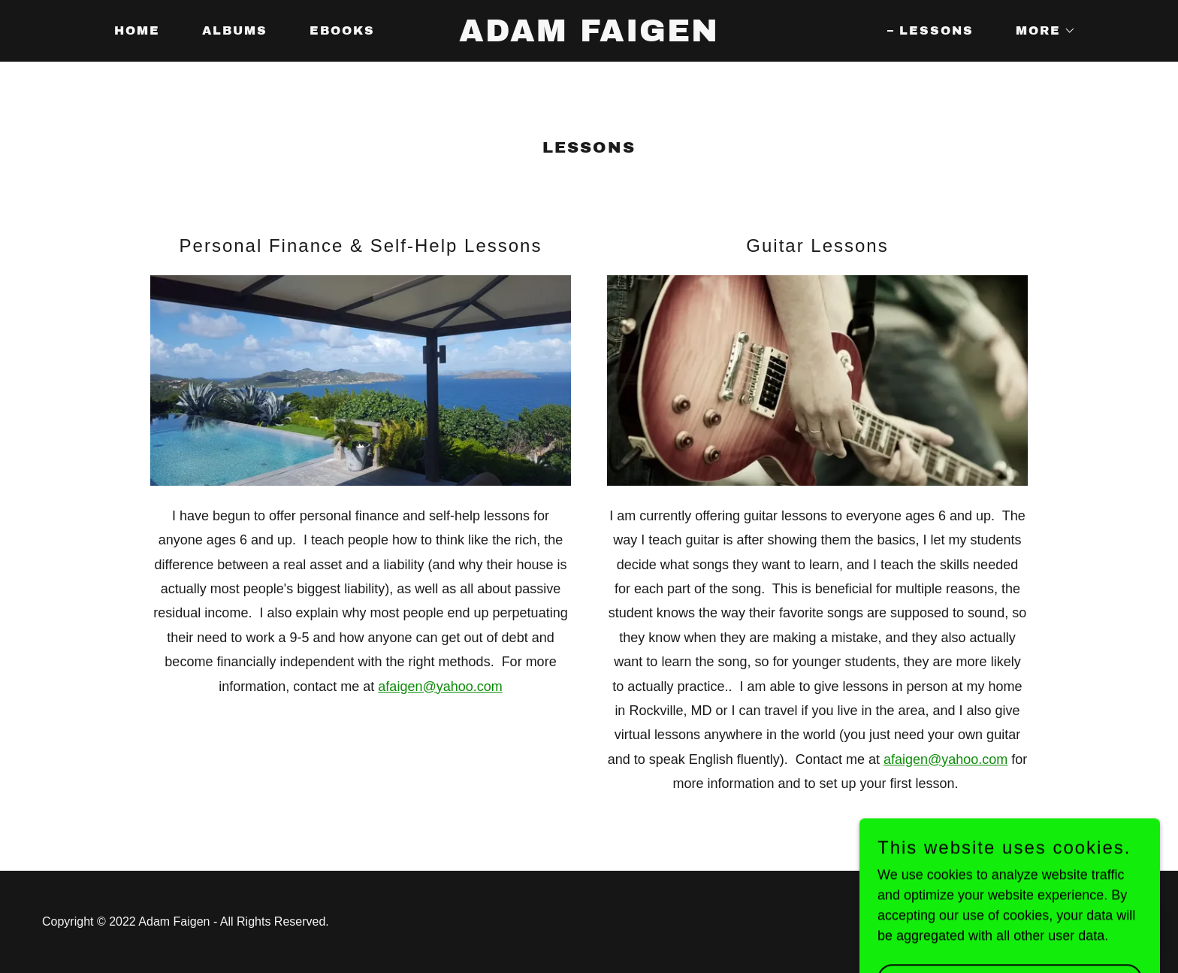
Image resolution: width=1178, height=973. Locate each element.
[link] (589, 36)
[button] (1040, 31)
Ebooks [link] (342, 30)
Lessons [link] (936, 30)
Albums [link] (234, 30)
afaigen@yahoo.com (440, 686)
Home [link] (137, 30)
